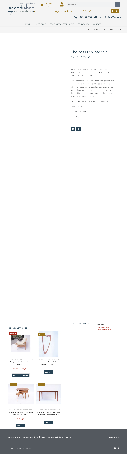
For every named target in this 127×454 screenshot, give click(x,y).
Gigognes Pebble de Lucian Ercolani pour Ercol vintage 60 (21, 413)
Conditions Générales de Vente (34, 437)
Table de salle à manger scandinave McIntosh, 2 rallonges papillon (48, 413)
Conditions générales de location (59, 437)
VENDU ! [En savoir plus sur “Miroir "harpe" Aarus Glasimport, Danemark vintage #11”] (48, 372)
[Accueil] (88, 29)
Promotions (30, 359)
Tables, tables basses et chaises (24, 410)
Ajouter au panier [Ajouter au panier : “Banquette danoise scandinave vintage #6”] (20, 375)
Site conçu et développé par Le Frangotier (20, 448)
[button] (73, 129)
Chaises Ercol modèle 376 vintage (110, 29)
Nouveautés (80, 45)
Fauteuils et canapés (14, 359)
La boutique (41, 24)
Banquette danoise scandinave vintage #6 (20, 363)
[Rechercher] (117, 4)
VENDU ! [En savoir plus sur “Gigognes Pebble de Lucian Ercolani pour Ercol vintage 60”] (20, 426)
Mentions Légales (14, 437)
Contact (97, 24)
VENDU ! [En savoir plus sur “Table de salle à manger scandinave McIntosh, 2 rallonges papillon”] (48, 423)
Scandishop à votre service (62, 24)
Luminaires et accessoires (45, 359)
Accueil (28, 24)
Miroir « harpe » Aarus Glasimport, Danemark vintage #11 (48, 363)
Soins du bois (83, 24)
